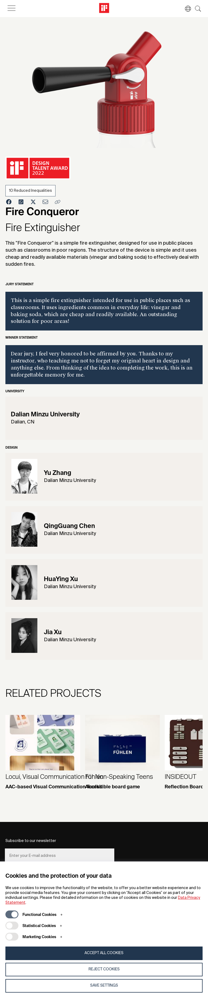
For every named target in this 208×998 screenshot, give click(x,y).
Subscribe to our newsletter (30, 841)
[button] (185, 9)
